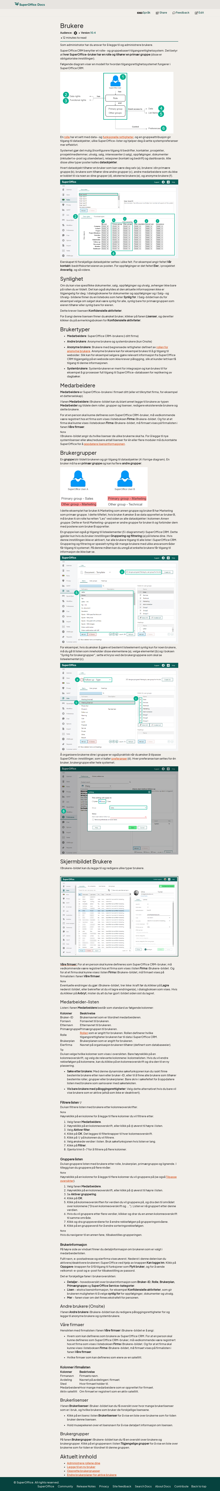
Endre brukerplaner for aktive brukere (92, 1475)
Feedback (181, 12)
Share (161, 12)
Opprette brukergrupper (83, 1471)
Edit (199, 12)
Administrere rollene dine (83, 1463)
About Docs (163, 1486)
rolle (67, 137)
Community (65, 1486)
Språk (143, 12)
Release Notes (86, 1486)
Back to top (198, 1486)
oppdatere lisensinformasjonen (104, 444)
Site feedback (122, 1486)
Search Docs (143, 1486)
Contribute (181, 1486)
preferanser (119, 758)
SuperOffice (45, 1486)
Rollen (84, 1033)
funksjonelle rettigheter (118, 137)
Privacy (104, 1486)
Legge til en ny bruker (81, 1467)
